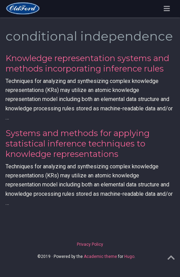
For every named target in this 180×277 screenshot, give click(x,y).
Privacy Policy (90, 244)
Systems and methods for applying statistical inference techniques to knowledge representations (78, 143)
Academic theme (100, 256)
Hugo (129, 256)
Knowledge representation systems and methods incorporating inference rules (87, 63)
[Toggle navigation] (166, 8)
